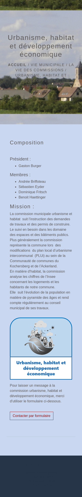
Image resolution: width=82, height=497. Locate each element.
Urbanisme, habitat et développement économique (41, 80)
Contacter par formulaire (32, 416)
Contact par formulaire (41, 491)
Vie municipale (48, 65)
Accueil (17, 65)
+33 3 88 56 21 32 (41, 485)
